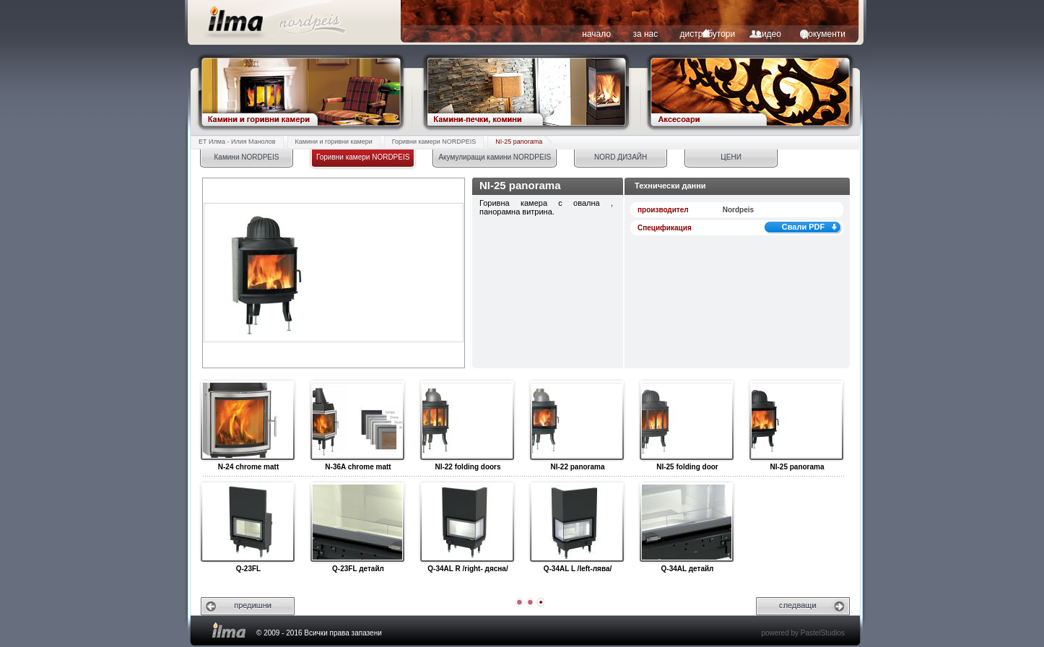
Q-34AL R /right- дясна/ (467, 522)
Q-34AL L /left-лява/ (576, 522)
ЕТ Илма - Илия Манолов (237, 141)
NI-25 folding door (686, 421)
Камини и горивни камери (334, 141)
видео (769, 34)
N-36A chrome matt (357, 421)
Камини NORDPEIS (246, 157)
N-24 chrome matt (247, 421)
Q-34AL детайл (686, 522)
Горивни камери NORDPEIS (434, 141)
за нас (645, 34)
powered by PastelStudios (803, 633)
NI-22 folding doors (467, 421)
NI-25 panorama (518, 141)
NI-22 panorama (576, 421)
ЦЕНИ (731, 157)
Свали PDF (803, 226)
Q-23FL (247, 522)
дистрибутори (708, 34)
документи (824, 34)
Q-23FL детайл (357, 522)
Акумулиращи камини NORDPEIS (494, 157)
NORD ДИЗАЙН (620, 157)
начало (596, 34)
